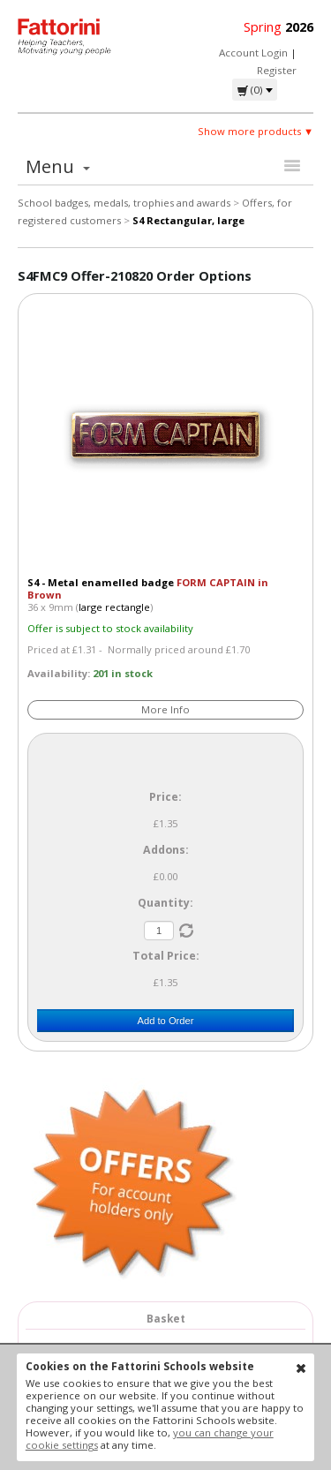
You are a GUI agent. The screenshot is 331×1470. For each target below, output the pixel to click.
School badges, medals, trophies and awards (124, 202)
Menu (58, 166)
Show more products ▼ (255, 131)
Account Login (253, 52)
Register (277, 70)
